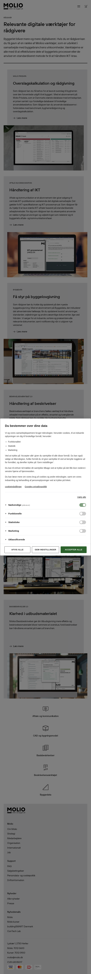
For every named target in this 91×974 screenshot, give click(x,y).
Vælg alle (81, 497)
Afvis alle (17, 550)
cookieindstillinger (13, 486)
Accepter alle (73, 550)
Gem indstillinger (45, 550)
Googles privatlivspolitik (36, 486)
